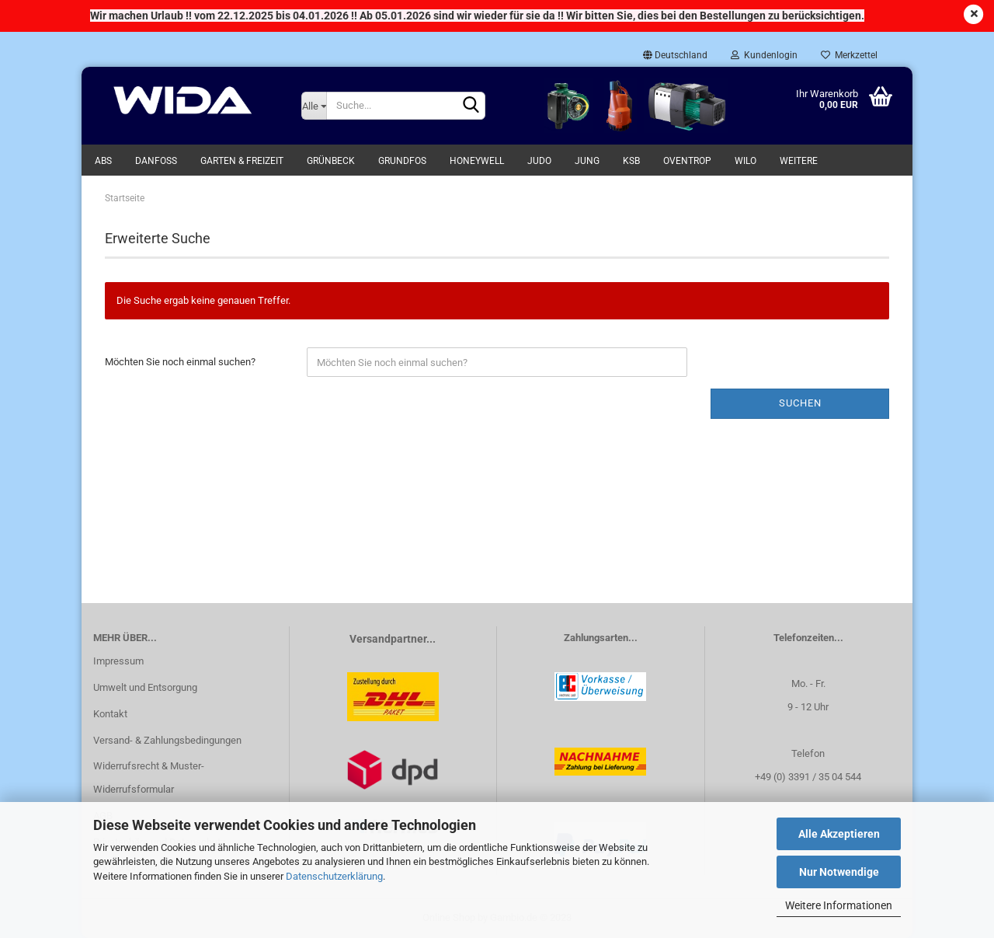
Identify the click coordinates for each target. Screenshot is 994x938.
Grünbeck (331, 160)
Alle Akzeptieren (839, 834)
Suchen (800, 403)
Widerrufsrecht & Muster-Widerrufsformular (148, 777)
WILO (745, 160)
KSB (631, 160)
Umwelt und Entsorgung (145, 687)
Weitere (799, 160)
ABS (103, 160)
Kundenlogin (764, 55)
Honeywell (477, 160)
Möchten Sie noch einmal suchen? (180, 362)
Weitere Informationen (838, 905)
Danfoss (156, 160)
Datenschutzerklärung (334, 876)
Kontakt (110, 714)
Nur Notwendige (839, 872)
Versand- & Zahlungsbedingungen (167, 740)
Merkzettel (849, 55)
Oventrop (687, 160)
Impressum (118, 661)
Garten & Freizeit (241, 160)
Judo (539, 160)
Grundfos (402, 160)
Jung (587, 160)
